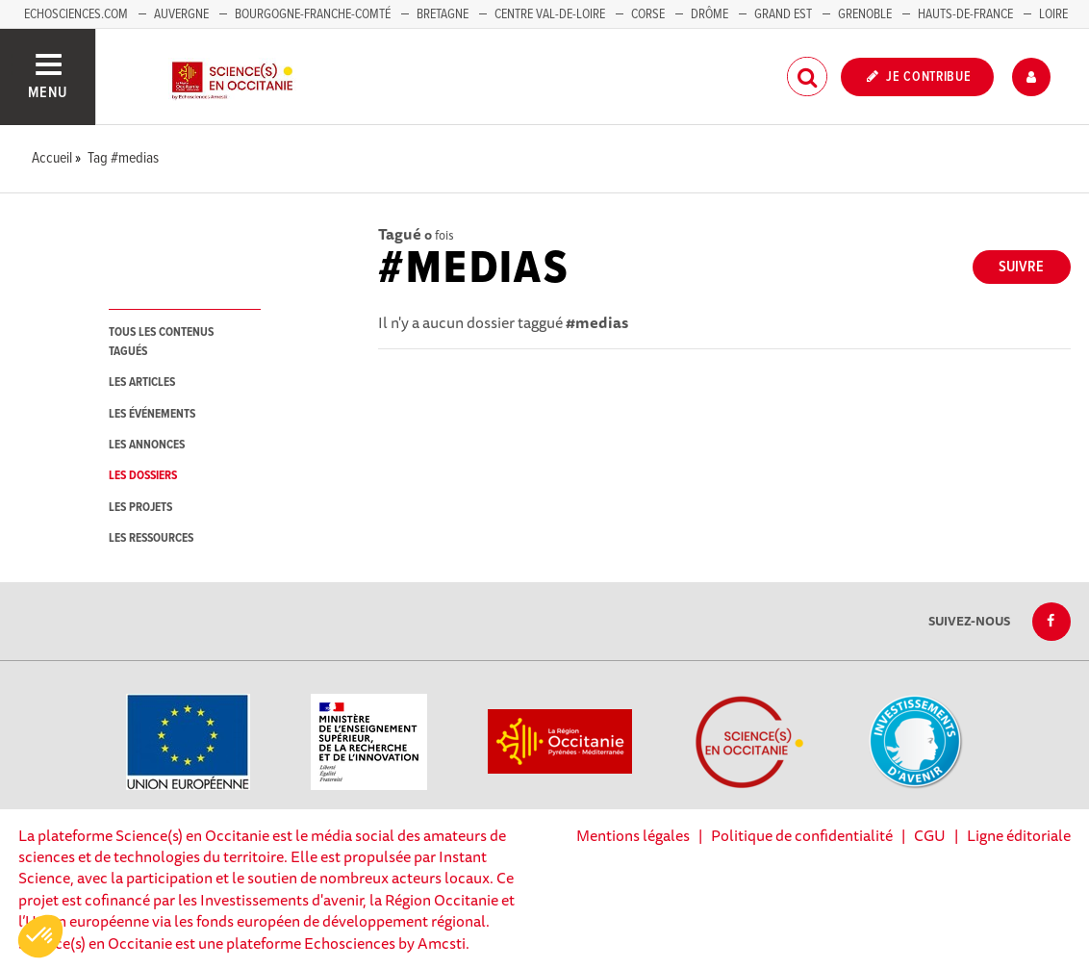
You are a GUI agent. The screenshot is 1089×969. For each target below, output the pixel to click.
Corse (648, 14)
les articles (142, 382)
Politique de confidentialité (802, 835)
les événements (152, 414)
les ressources (151, 538)
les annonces (147, 445)
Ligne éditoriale (1019, 835)
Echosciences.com (76, 14)
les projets (140, 507)
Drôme (709, 14)
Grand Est (783, 14)
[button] (40, 936)
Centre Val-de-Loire (549, 14)
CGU (930, 835)
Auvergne (181, 14)
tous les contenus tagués (161, 341)
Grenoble (866, 14)
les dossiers (143, 476)
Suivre (1021, 267)
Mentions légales (633, 835)
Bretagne (443, 14)
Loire (1053, 14)
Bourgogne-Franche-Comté (313, 14)
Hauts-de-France (965, 14)
